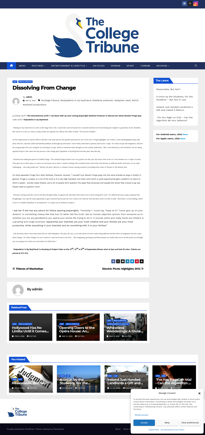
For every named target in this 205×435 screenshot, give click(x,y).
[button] (199, 393)
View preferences (190, 423)
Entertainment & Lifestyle (68, 66)
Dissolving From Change (44, 87)
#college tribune (50, 100)
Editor (31, 336)
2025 (61, 324)
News (22, 66)
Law (20, 379)
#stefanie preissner (102, 100)
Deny (167, 423)
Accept (144, 423)
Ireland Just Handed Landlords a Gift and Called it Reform (123, 383)
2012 (15, 81)
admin (29, 97)
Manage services (141, 415)
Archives (162, 66)
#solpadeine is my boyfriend (75, 100)
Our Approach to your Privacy (172, 429)
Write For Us (128, 429)
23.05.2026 (20, 388)
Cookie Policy (154, 429)
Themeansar (58, 429)
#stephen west (123, 100)
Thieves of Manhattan (27, 268)
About (118, 429)
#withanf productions (34, 104)
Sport (130, 66)
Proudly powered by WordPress (21, 429)
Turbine (145, 66)
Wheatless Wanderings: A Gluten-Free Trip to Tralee (125, 331)
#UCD (135, 100)
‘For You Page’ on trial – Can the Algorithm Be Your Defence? (174, 383)
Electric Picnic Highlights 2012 (123, 268)
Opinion (115, 66)
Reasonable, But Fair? (168, 89)
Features (38, 66)
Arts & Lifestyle (25, 81)
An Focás (99, 66)
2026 (14, 324)
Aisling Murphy (132, 388)
